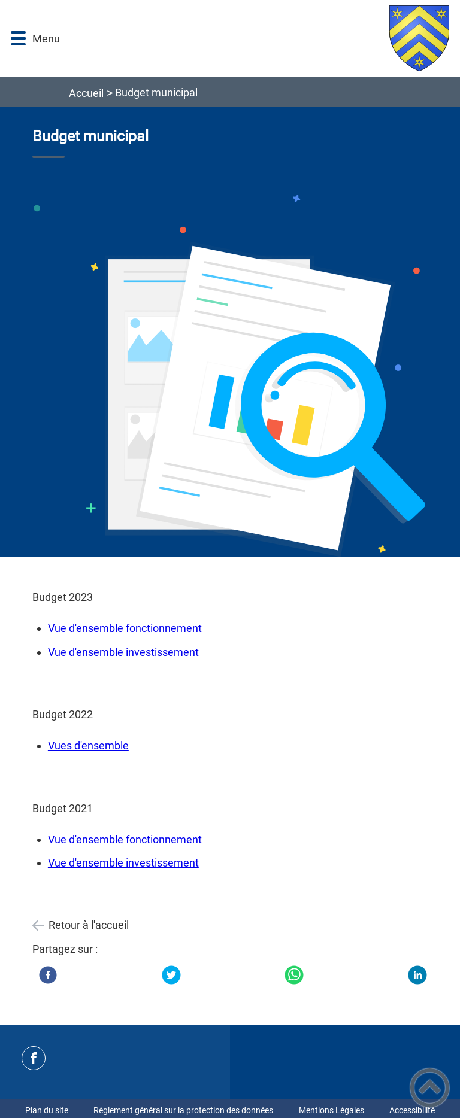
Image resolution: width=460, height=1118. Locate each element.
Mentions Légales (331, 1110)
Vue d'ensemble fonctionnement (125, 628)
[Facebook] (48, 975)
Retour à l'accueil (89, 925)
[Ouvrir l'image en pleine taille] (230, 378)
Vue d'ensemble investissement (123, 652)
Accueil (86, 93)
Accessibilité (412, 1110)
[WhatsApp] (294, 975)
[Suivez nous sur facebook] (34, 1058)
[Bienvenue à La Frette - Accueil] (259, 38)
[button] (18, 38)
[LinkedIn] (417, 975)
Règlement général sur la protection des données (183, 1110)
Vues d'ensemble (88, 745)
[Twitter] (171, 975)
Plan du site (46, 1110)
